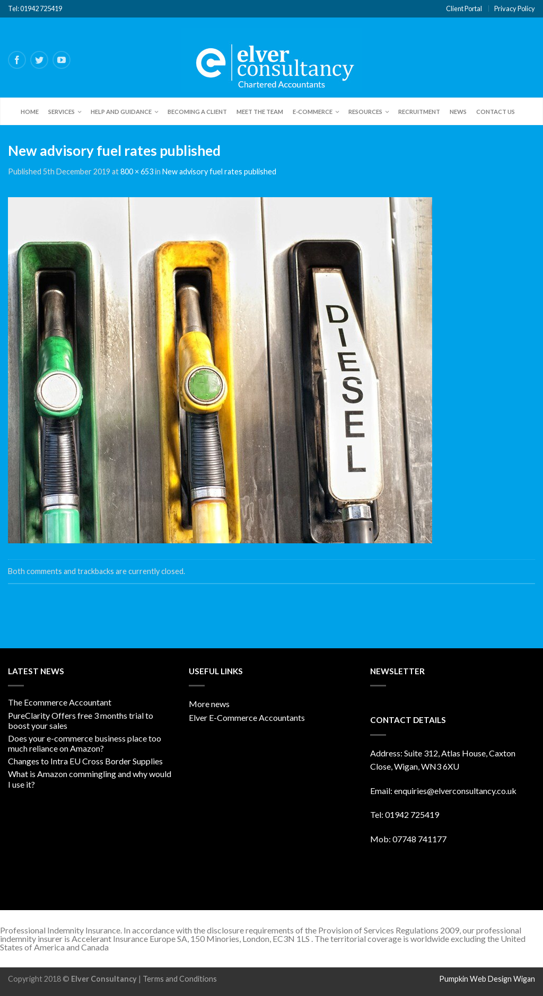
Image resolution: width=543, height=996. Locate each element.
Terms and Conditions (180, 978)
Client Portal (464, 8)
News (458, 111)
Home (30, 111)
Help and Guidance (121, 111)
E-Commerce (312, 111)
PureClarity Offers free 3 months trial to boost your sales (80, 720)
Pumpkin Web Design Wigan (487, 978)
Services (61, 111)
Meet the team (260, 111)
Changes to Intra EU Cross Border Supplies (85, 761)
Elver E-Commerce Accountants (247, 717)
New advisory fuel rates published (219, 171)
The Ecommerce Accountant (59, 702)
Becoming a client (197, 111)
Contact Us (495, 111)
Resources (365, 111)
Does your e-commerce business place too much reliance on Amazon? (84, 743)
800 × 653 (136, 171)
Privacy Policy (514, 8)
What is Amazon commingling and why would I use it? (89, 779)
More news (209, 704)
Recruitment (419, 111)
